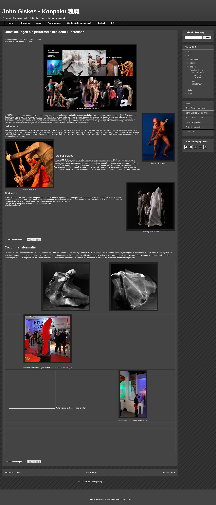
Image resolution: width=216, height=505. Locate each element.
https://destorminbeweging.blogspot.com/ (88, 164)
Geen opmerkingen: (14, 239)
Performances (54, 23)
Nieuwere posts (12, 472)
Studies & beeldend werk (79, 23)
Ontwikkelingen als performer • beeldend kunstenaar (44, 32)
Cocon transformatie (20, 247)
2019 (190, 90)
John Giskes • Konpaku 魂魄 (40, 11)
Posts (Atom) (96, 482)
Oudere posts (168, 472)
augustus (194, 59)
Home (10, 23)
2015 (190, 94)
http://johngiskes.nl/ (13, 205)
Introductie (24, 23)
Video (38, 23)
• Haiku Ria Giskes (193, 122)
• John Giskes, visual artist (196, 113)
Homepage (91, 472)
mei (192, 67)
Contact (101, 23)
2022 (190, 52)
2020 (190, 55)
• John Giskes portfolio (195, 108)
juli (191, 63)
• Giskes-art (190, 132)
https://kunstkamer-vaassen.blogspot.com (34, 203)
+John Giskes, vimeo (194, 117)
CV (112, 23)
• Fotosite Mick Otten (194, 127)
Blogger (127, 499)
